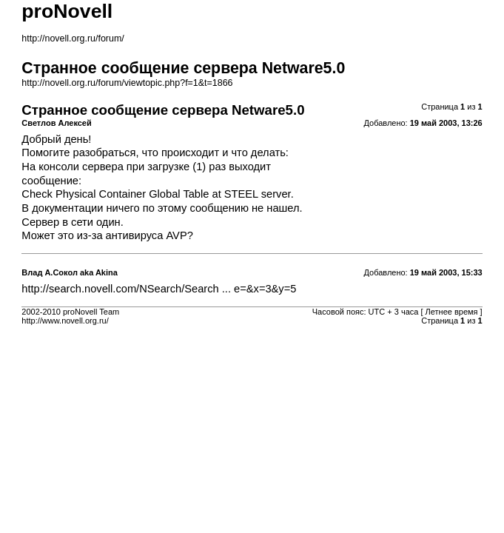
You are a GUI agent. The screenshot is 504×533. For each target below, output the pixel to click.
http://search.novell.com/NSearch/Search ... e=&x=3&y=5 (158, 289)
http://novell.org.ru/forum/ (72, 38)
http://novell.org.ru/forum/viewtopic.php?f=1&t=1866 (126, 83)
